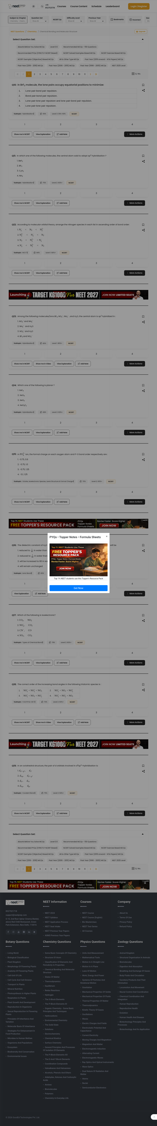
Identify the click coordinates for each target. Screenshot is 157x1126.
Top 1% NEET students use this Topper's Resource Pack (78, 578)
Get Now (78, 588)
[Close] (107, 536)
